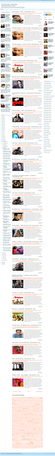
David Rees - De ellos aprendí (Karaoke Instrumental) (50, 70)
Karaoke (36, 13)
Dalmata (32, 408)
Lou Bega (20, 428)
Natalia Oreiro (18, 433)
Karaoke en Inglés (46, 141)
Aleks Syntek (16, 399)
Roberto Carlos (24, 440)
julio (3, 252)
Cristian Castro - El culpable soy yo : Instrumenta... (7, 199)
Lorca (39, 425)
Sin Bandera (18, 443)
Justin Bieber (29, 420)
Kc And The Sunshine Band (24, 421)
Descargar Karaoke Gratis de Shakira (51, 46)
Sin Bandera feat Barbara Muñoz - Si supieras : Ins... (6, 175)
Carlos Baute (22, 405)
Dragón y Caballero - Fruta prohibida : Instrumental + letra (27, 241)
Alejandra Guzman (24, 398)
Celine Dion (21, 406)
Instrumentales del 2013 (47, 106)
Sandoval (23, 441)
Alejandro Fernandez (30, 398)
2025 (2, 118)
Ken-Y (34, 421)
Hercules (14, 418)
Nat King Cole (14, 433)
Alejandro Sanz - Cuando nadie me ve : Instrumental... (6, 180)
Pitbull (23, 436)
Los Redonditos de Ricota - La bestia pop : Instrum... (7, 161)
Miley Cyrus (27, 432)
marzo (4, 258)
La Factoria (17, 423)
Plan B (29, 436)
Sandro (26, 441)
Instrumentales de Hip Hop (48, 97)
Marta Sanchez (14, 431)
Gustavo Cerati (21, 417)
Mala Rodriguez (28, 429)
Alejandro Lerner (36, 398)
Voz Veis (13, 447)
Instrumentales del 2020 (47, 119)
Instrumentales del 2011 (47, 103)
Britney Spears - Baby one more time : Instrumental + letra (27, 225)
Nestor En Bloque (40, 433)
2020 (2, 125)
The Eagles (35, 444)
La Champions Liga (40, 422)
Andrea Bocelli (41, 400)
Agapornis (30, 397)
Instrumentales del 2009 (47, 99)
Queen (42, 436)
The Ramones (39, 444)
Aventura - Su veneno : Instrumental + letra (6, 195)
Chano (24, 406)
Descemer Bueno (28, 410)
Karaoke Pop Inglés (47, 126)
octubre (4, 144)
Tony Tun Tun (27, 445)
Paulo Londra (28, 435)
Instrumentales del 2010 (36, 243)
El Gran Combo (14, 412)
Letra (39, 13)
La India (20, 423)
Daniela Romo (29, 409)
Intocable (20, 418)
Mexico (13, 112)
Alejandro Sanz (18, 210)
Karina (42, 420)
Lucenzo (31, 428)
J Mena (29, 418)
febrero (4, 260)
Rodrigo (28, 440)
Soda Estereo (24, 443)
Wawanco (20, 447)
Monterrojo (37, 432)
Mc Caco (31, 431)
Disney (38, 410)
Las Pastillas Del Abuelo (19, 425)
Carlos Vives (34, 405)
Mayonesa (13, 311)
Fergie (23, 414)
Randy (23, 437)
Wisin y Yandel (37, 447)
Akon (42, 397)
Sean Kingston (32, 441)
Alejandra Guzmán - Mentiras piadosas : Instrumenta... (6, 222)
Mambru (37, 429)
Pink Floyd (20, 436)
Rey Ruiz (19, 439)
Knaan (18, 422)
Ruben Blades (14, 441)
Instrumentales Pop (35, 29)
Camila (35, 404)
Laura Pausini (25, 425)
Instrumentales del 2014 (47, 108)
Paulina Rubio (39, 128)
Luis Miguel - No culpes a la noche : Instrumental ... (7, 210)
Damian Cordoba (40, 408)
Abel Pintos (17, 397)
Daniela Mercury (24, 409)
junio (3, 254)
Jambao (34, 418)
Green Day (27, 416)
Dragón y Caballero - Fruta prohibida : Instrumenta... (7, 186)
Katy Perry (16, 421)
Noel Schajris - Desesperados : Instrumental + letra (6, 189)
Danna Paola (33, 409)
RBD (12, 437)
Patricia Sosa (14, 435)
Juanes (15, 420)
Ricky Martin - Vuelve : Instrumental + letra (6, 149)
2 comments (31, 161)
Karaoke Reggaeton (47, 132)
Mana (40, 429)
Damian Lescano (14, 409)
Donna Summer (28, 411)
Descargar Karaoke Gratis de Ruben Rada (51, 52)
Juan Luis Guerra (38, 419)
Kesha (36, 421)
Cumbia (17, 310)
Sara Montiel (28, 441)
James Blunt (38, 418)
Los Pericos (16, 427)
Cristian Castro (18, 326)
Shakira (31, 442)
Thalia (28, 444)
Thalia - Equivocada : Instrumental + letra (7, 55)
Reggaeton (29, 244)
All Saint (42, 399)
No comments (30, 14)
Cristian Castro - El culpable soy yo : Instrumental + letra (26, 325)
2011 (2, 139)
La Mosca (33, 423)
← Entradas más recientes (16, 391)
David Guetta (20, 410)
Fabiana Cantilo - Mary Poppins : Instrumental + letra (7, 208)
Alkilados (39, 399)
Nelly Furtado (33, 433)
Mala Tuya (31, 429)
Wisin (33, 447)
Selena (14, 442)
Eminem (19, 413)
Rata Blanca (26, 437)
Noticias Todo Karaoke (47, 146)
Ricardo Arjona (16, 79)
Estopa (39, 413)
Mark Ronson (38, 430)
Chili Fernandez (38, 406)
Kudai (20, 422)
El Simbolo (36, 412)
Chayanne (26, 406)
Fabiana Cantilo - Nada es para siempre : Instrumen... (7, 230)
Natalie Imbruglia (22, 433)
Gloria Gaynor (20, 416)
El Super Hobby (40, 412)
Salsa (19, 344)
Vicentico (15, 446)
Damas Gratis (36, 408)
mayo (4, 255)
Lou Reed (23, 428)
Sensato (21, 442)
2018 (2, 128)
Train (30, 445)
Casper (15, 406)
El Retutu (33, 412)
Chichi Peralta (33, 406)
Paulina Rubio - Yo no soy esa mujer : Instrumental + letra (27, 126)
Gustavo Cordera (26, 417)
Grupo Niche (35, 416)
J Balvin (26, 418)
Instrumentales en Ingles (36, 45)
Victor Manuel (19, 446)
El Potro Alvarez (25, 412)
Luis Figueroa (41, 428)
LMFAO (31, 422)
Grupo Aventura (31, 416)
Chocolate (15, 407)
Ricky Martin (15, 14)
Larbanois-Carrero (34, 424)
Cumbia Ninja (19, 408)
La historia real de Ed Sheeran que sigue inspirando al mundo (51, 58)
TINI (42, 443)
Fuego (19, 415)
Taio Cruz (13, 444)
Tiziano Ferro (17, 445)
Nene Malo (36, 433)
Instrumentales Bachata (47, 83)
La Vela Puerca (15, 424)
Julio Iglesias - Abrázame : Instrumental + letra (7, 240)
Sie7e (35, 442)
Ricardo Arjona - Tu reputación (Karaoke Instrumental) (7, 15)
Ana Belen (31, 400)
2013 (2, 136)
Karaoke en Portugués (47, 144)
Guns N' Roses (17, 417)
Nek (30, 433)
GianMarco (27, 415)
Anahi (38, 400)
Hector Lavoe (34, 417)
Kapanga (35, 420)
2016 (2, 131)
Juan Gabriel (33, 419)
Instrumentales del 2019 (47, 117)
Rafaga (15, 437)
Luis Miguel (18, 429)
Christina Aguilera (19, 29)
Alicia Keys (36, 399)
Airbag (40, 397)
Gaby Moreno (21, 415)
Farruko (21, 414)
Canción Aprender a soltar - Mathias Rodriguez (51, 28)
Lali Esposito (26, 424)
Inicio (2, 9)
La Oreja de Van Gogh (38, 423)
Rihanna (16, 440)
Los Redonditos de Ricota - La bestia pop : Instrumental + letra (27, 93)
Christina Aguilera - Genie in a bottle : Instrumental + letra (27, 44)
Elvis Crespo (16, 413)
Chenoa (30, 406)
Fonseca (30, 414)
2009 (2, 262)
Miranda (30, 432)
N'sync (40, 432)
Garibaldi (24, 415)
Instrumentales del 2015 (47, 110)
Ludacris (33, 428)
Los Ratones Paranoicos (25, 427)
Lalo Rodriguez (30, 424)
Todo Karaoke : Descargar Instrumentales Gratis (9, 5)
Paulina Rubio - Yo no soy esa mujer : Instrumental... (7, 166)
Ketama (38, 421)
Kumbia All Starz (24, 422)
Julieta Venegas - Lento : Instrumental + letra (6, 164)
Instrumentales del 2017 (47, 114)
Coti (42, 407)
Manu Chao (15, 430)
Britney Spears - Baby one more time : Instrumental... (7, 184)
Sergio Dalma (24, 442)
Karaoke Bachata (46, 123)
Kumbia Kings (28, 422)
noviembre (4, 143)
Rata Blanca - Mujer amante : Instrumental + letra (7, 235)
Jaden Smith (31, 418)
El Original (18, 412)
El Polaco (21, 412)
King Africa (16, 422)
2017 (2, 130)
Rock (21, 96)
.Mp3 (15, 13)
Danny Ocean (37, 409)
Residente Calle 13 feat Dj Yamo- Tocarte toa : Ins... (7, 224)
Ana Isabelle (35, 400)
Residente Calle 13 (15, 439)
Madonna (21, 429)
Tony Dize (23, 445)
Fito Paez (25, 414)
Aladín (13, 398)
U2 (38, 445)
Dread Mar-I (36, 411)
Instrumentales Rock (33, 95)
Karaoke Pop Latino (47, 128)
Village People (26, 446)
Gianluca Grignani (31, 415)
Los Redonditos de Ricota (33, 427)
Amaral (27, 400)
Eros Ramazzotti (36, 413)
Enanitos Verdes (24, 413)
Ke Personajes (30, 421)
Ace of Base (21, 397)
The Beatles (31, 444)
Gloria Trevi (24, 416)
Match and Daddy (24, 431)
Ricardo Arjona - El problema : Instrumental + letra (7, 172)
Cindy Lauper (25, 407)
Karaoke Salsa (46, 135)
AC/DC (13, 397)
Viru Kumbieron (40, 446)
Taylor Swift (21, 444)
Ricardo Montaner (33, 439)
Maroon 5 (41, 430)
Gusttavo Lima (31, 417)
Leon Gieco (33, 425)
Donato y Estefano (22, 411)
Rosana (41, 440)
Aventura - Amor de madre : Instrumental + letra (7, 156)
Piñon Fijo (26, 436)
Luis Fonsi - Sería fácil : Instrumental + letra (6, 178)
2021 (2, 124)
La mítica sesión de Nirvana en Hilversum (50, 63)
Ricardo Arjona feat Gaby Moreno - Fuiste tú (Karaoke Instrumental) (8, 65)
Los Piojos (20, 427)
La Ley (26, 423)
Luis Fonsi (14, 429)
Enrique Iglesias (30, 413)
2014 (2, 134)
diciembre (4, 141)
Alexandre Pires (27, 399)
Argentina (17, 95)
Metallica (39, 431)
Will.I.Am (27, 447)
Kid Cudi (13, 422)
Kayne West (19, 421)
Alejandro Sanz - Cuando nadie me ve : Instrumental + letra (27, 209)
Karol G (13, 421)
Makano (18, 278)
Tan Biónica (17, 444)
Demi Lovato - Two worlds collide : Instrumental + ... (7, 248)
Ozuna (28, 434)
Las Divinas (41, 424)
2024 (2, 119)
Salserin (21, 441)
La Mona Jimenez (29, 423)
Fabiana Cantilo (22, 376)
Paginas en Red (52, 453)
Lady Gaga (22, 424)
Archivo (50, 19)
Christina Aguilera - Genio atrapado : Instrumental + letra (27, 27)
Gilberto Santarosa (36, 415)
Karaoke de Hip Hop (47, 139)
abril (3, 257)
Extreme (42, 413)
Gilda (40, 415)
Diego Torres (34, 410)
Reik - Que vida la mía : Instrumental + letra (6, 205)
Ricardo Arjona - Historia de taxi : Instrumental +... (7, 158)
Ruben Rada (16, 344)
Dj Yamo (15, 411)
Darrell (40, 409)
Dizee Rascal (40, 410)
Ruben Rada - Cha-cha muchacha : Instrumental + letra (7, 202)
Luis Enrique (37, 428)
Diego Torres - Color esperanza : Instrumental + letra (8, 35)
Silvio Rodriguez (38, 442)
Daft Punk (29, 408)
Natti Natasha (27, 433)
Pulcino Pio (39, 436)
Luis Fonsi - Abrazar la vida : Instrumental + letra (7, 169)
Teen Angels (25, 444)
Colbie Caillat (33, 407)
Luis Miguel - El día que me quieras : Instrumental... (7, 238)
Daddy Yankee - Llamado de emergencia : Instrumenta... (7, 227)
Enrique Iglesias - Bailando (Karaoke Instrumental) (51, 22)
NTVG (42, 432)
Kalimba (33, 420)
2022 (2, 122)
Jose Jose (23, 419)
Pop (12, 14)
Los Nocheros (39, 426)
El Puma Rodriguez (29, 412)
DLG (21, 408)
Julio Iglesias (24, 420)
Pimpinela (15, 436)
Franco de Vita (34, 414)
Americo (29, 400)
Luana (25, 428)
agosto (4, 147)
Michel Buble (16, 432)
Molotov (33, 432)
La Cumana (13, 423)
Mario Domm (34, 430)
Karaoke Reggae (46, 130)
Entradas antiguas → (39, 391)
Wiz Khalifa (41, 447)
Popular (46, 19)
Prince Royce (32, 436)
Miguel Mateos (24, 432)
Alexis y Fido (33, 399)
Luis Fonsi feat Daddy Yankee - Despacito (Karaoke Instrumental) (7, 106)
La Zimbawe (19, 424)
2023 (2, 121)
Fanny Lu (18, 414)
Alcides (20, 398)
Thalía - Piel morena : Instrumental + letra (6, 242)
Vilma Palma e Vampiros (32, 446)
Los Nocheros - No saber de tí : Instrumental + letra (7, 213)
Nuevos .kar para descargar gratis (8, 95)
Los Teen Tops (17, 428)
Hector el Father (39, 417)
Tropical (36, 445)
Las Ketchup (14, 425)
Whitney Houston (23, 447)
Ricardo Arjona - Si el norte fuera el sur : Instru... (7, 233)
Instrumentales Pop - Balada (30, 13)
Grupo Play (39, 416)
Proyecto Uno (36, 436)
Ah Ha (38, 397)
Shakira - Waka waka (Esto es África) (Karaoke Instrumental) (8, 75)
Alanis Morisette (16, 398)
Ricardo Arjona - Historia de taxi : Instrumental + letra (26, 76)
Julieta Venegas (20, 420)
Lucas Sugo (28, 428)
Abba (15, 397)
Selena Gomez (18, 442)
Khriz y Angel (41, 421)
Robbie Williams (19, 440)
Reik (41, 360)
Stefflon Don (39, 443)
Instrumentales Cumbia (32, 310)
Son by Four (36, 443)
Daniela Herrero (19, 409)
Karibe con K (39, 420)
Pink (18, 436)
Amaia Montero (19, 400)
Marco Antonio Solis (28, 430)
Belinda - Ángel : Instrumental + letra (6, 219)
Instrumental (24, 13)
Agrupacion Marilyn (34, 397)
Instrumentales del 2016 (47, 112)
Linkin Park (36, 425)
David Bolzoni (16, 410)
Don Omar (17, 411)
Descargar (18, 13)
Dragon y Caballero (23, 243)
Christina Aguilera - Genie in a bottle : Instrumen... (7, 154)
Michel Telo (20, 432)
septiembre (4, 146)
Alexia (30, 399)
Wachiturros (16, 447)
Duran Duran (40, 411)
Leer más (40, 25)
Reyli (21, 439)
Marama (18, 430)
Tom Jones (20, 445)
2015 (2, 133)
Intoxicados (23, 418)
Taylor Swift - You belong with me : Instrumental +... (6, 245)
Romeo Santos (34, 440)
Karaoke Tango (46, 137)
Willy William (31, 447)
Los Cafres (13, 426)
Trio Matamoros (33, 445)
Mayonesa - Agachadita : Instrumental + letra (6, 197)
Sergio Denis (27, 442)
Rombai (30, 440)
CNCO (15, 404)
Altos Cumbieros (14, 400)
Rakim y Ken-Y (18, 437)
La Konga (23, 423)
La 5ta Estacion (35, 422)
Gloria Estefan (16, 416)
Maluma (34, 429)
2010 (2, 140)
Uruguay (29, 344)
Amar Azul (23, 400)
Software (32, 443)
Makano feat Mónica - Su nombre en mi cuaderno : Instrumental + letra (25, 276)
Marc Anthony (22, 430)
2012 (2, 137)
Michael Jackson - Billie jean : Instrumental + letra (7, 250)
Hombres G (17, 418)
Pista (40, 13)
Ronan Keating (38, 440)
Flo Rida (28, 414)
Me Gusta (34, 431)
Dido (31, 410)
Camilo (38, 404)
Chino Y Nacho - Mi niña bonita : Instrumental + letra (7, 25)
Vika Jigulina (22, 446)
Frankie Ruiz (15, 415)
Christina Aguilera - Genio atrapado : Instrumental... (7, 151)
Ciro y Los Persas (29, 407)
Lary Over (38, 424)
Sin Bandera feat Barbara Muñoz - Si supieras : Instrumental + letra (24, 176)
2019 (2, 127)
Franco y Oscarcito (38, 414)
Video (27, 14)
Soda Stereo (28, 443)
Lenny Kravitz (29, 425)
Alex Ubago (19, 399)
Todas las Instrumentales (21, 14)
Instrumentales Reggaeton (16, 244)
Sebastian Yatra (37, 441)
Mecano (37, 431)
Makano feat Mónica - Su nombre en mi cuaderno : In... (7, 192)
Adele (24, 397)
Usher (40, 445)
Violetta (37, 446)
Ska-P (21, 443)
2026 (2, 116)
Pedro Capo (36, 435)
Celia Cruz (18, 406)
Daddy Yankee (25, 408)
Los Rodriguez (39, 427)
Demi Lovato (24, 410)
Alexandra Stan (23, 399)
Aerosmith (26, 397)
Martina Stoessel (19, 431)
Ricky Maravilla (39, 439)
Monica (21, 278)
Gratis (21, 13)
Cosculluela (39, 407)
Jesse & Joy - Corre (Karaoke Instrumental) (7, 45)
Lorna (41, 425)
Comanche (37, 407)
